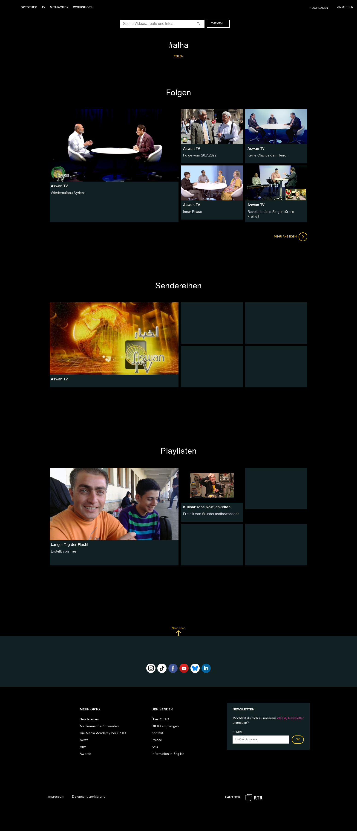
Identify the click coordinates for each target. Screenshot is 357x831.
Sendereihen (89, 717)
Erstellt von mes (63, 549)
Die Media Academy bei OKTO (103, 731)
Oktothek (30, 7)
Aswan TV (191, 148)
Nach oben (178, 629)
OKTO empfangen (165, 724)
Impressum (55, 794)
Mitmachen (60, 7)
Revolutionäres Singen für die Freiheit (276, 212)
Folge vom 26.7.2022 (199, 155)
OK (298, 737)
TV (44, 7)
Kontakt (157, 731)
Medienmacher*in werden (99, 724)
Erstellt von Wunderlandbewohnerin (210, 511)
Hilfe (83, 744)
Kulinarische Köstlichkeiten (206, 504)
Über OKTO (160, 717)
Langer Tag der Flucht (69, 542)
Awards (85, 751)
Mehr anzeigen (291, 234)
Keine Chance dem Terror (267, 155)
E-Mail (238, 729)
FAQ (155, 744)
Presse (157, 737)
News (84, 737)
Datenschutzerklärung (88, 794)
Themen (219, 23)
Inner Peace (192, 212)
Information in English (168, 751)
